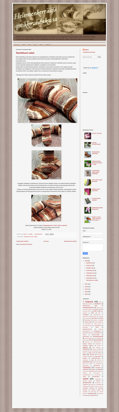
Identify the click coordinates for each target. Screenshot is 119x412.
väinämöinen (99, 393)
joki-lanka (87, 323)
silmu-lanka (96, 373)
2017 (86, 284)
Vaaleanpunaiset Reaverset (97, 208)
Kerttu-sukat (95, 334)
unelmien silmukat (88, 388)
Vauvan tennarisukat (96, 143)
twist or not (98, 386)
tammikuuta (90, 278)
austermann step (90, 305)
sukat (35, 236)
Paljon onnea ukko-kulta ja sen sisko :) (96, 218)
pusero (90, 363)
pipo (92, 360)
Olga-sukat (98, 356)
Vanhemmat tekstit (70, 241)
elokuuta (89, 265)
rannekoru (98, 367)
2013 (23, 44)
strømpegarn (95, 376)
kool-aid (99, 338)
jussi (97, 327)
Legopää (85, 351)
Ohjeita (47, 44)
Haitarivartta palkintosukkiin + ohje (97, 162)
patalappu (85, 360)
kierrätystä (86, 336)
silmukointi (97, 374)
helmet (84, 316)
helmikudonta (92, 316)
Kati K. (87, 50)
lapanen (85, 347)
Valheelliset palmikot (96, 152)
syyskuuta (89, 263)
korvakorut (99, 340)
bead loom (100, 307)
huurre (95, 320)
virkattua (91, 393)
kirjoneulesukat (98, 336)
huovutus (88, 320)
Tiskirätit (85, 384)
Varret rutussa (97, 133)
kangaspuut (97, 331)
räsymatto (92, 371)
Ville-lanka (93, 391)
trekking (85, 386)
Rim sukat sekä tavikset (97, 180)
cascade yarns (86, 311)
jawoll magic (88, 322)
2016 (40, 44)
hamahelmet (97, 314)
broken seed (97, 309)
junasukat (85, 327)
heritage (101, 316)
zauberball (93, 395)
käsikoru (88, 342)
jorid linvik (97, 323)
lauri (100, 349)
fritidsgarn (86, 314)
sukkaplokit (98, 379)
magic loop (91, 352)
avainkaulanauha (88, 307)
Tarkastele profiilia (89, 52)
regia (98, 369)
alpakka (90, 304)
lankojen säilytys (88, 345)
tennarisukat (87, 382)
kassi (84, 332)
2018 (86, 261)
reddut (93, 369)
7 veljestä (88, 301)
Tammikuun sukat (25, 53)
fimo (99, 313)
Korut (91, 340)
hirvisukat (87, 318)
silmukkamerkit (87, 374)
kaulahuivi (90, 332)
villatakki (85, 391)
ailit (100, 302)
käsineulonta (97, 342)
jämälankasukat (87, 329)
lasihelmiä (86, 349)
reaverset (86, 369)
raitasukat (27, 236)
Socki (31, 236)
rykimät (85, 371)
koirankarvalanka (89, 338)
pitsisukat (86, 362)
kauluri (84, 334)
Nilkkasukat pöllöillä (96, 190)
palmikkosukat (96, 358)
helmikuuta (90, 275)
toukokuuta (90, 270)
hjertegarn (94, 318)
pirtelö (99, 360)
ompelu (85, 358)
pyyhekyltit (85, 365)
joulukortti (98, 325)
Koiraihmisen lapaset (96, 199)
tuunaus (91, 386)
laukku (94, 349)
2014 (29, 44)
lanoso (99, 345)
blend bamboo (88, 309)
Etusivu (16, 44)
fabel (92, 313)
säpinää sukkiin (87, 381)
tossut (99, 384)
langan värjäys (87, 343)
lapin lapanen (96, 347)
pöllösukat (97, 365)
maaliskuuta (90, 273)
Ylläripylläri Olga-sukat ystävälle (96, 172)
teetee (98, 381)
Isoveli (101, 320)
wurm (86, 395)
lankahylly (98, 343)
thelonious (98, 382)
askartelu (98, 304)
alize (84, 304)
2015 (35, 44)
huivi (101, 318)
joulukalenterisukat (88, 325)
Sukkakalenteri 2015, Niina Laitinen (55, 225)
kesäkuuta (90, 268)
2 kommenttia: (38, 234)
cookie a (95, 311)
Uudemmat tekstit (22, 241)
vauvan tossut (96, 390)
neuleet (92, 354)
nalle (84, 354)
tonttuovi (92, 384)
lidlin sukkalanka (93, 351)
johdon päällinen (98, 322)
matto (99, 352)
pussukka (98, 363)
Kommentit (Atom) (26, 244)
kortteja (85, 340)
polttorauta (96, 362)
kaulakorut (98, 332)
